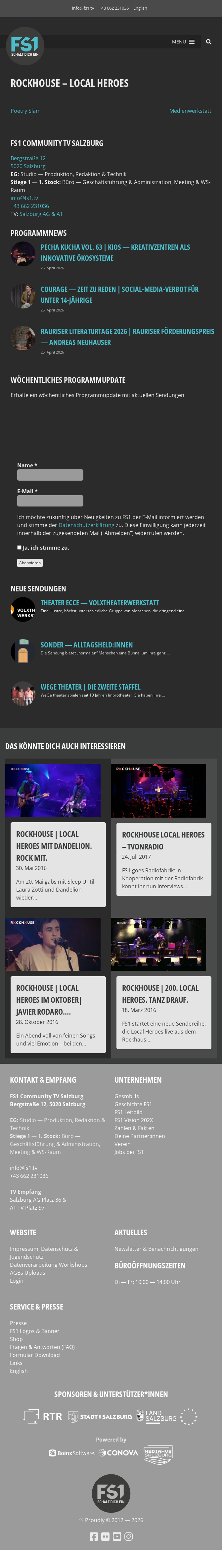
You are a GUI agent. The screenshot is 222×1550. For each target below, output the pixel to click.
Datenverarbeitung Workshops (48, 1264)
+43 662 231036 (114, 8)
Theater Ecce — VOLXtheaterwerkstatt (100, 602)
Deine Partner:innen (139, 1136)
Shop (16, 1339)
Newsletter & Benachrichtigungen (156, 1248)
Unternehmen (138, 1079)
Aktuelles (130, 1232)
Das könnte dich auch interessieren (65, 745)
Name (27, 465)
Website (23, 1232)
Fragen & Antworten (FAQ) (42, 1347)
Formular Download (35, 1355)
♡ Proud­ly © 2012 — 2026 (111, 1520)
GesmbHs (126, 1096)
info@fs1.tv (83, 8)
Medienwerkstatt (190, 110)
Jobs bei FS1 (129, 1152)
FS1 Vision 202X (133, 1120)
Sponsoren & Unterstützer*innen (111, 1393)
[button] (179, 41)
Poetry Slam (26, 110)
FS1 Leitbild (128, 1112)
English (140, 8)
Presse (18, 1323)
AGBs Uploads (27, 1272)
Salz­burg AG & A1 (41, 214)
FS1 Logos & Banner (35, 1331)
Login (16, 1280)
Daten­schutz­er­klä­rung (86, 525)
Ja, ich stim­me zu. (43, 547)
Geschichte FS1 (133, 1104)
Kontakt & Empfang (43, 1079)
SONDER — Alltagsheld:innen (87, 644)
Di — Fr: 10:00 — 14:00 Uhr (147, 1282)
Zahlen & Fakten (134, 1128)
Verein (122, 1144)
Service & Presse (36, 1306)
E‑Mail (27, 491)
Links (16, 1363)
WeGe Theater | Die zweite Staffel (91, 687)
